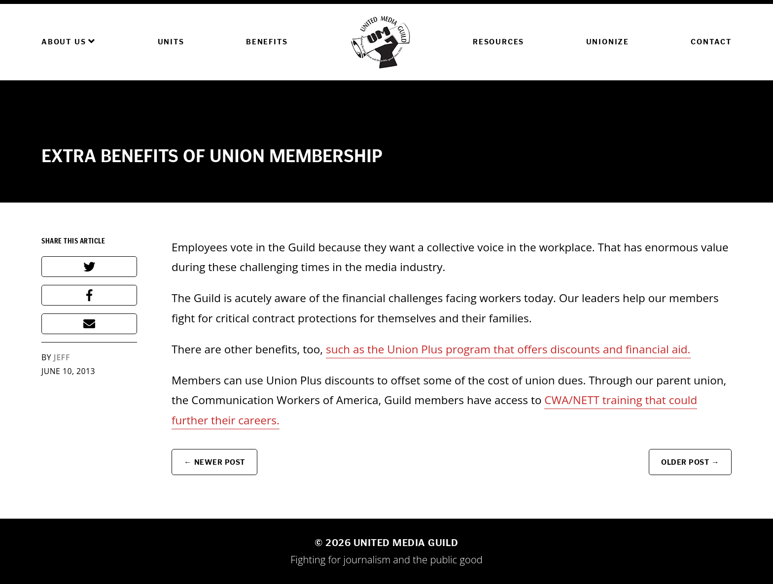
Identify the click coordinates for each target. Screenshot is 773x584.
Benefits (266, 41)
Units (171, 41)
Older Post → (690, 462)
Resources (498, 41)
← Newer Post (214, 462)
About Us (68, 41)
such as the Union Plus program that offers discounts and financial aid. (508, 349)
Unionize (607, 41)
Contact (711, 41)
